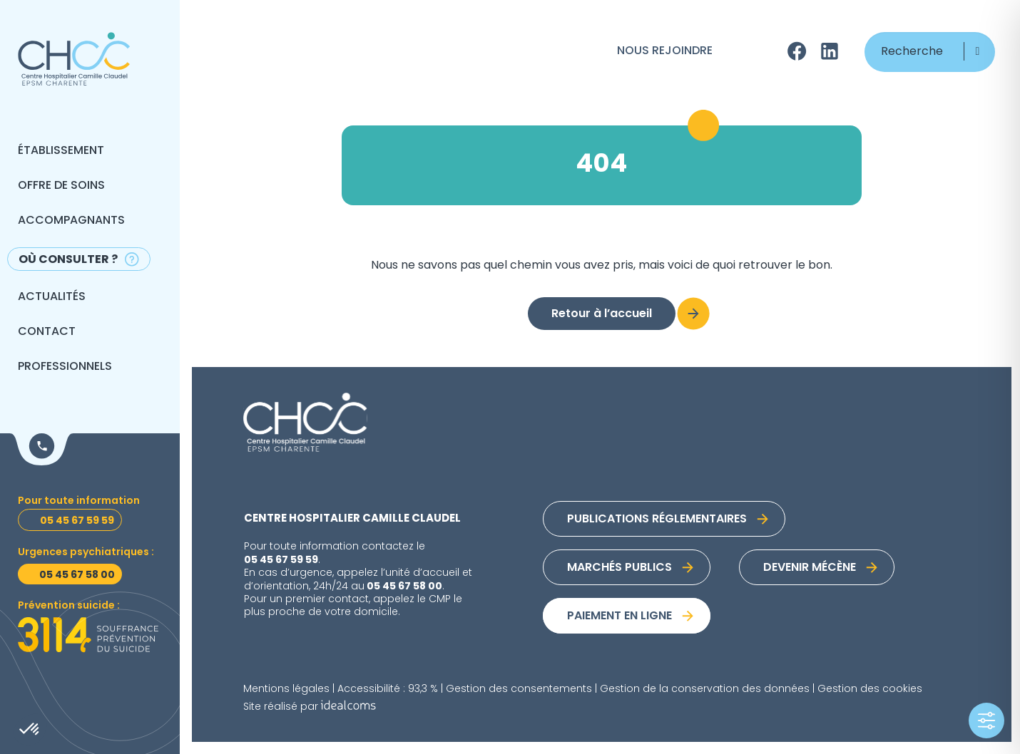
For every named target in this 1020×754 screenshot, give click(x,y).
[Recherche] (930, 52)
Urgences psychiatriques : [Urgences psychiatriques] (86, 552)
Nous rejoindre (665, 51)
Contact (47, 332)
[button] (977, 51)
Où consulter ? (68, 260)
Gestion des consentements (519, 689)
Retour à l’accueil (601, 314)
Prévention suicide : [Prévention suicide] (69, 606)
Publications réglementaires (657, 519)
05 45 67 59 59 (281, 560)
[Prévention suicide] (88, 635)
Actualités (52, 297)
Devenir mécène (809, 568)
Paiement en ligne (619, 616)
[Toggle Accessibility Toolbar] (986, 720)
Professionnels (65, 367)
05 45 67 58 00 (404, 586)
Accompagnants (71, 221)
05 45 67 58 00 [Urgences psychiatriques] (77, 575)
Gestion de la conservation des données (705, 689)
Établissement (61, 151)
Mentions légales (286, 689)
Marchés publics (619, 568)
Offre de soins (61, 186)
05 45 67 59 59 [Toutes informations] (77, 521)
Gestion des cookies (869, 689)
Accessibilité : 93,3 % (387, 689)
